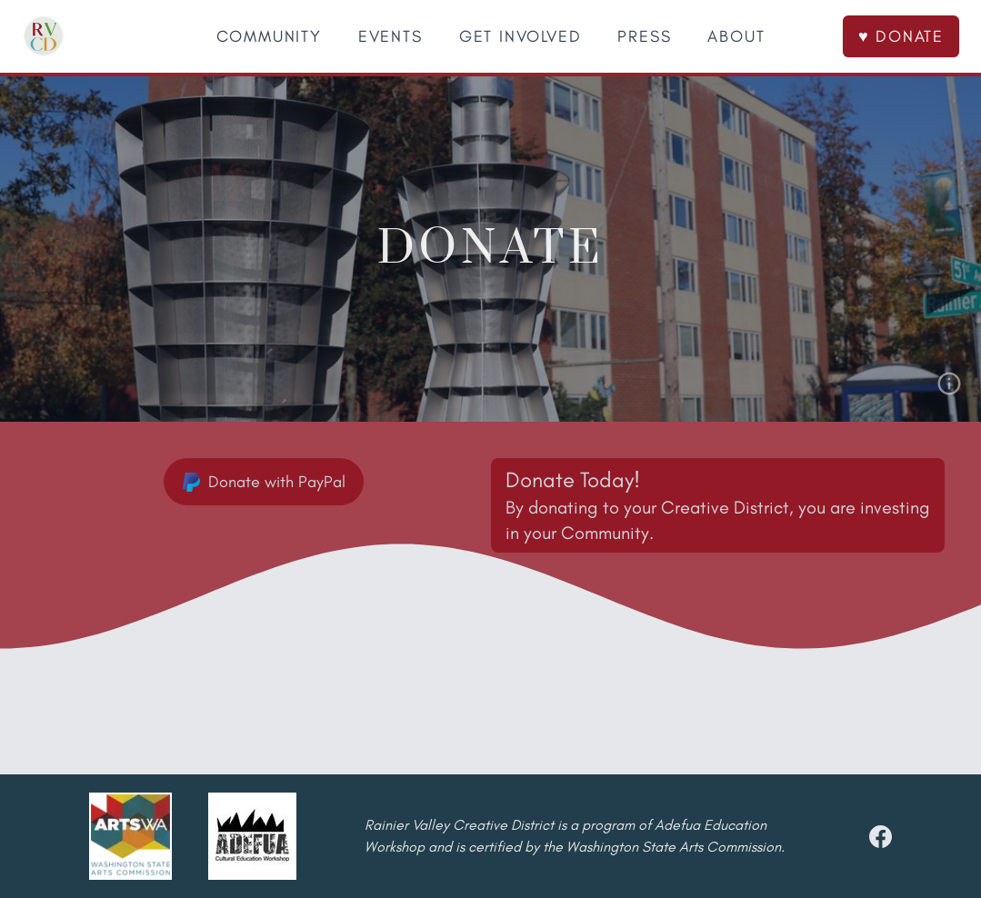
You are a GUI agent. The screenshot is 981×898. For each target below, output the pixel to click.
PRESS (644, 36)
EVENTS (390, 36)
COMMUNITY (269, 36)
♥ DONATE (901, 36)
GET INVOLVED (520, 36)
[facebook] (880, 836)
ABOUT (736, 36)
